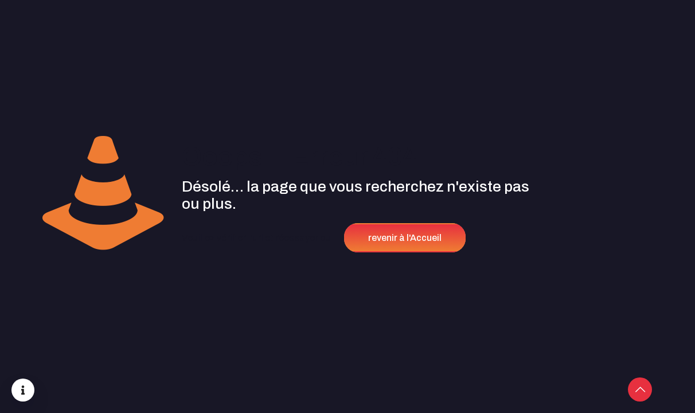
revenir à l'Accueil (405, 238)
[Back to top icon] (640, 389)
